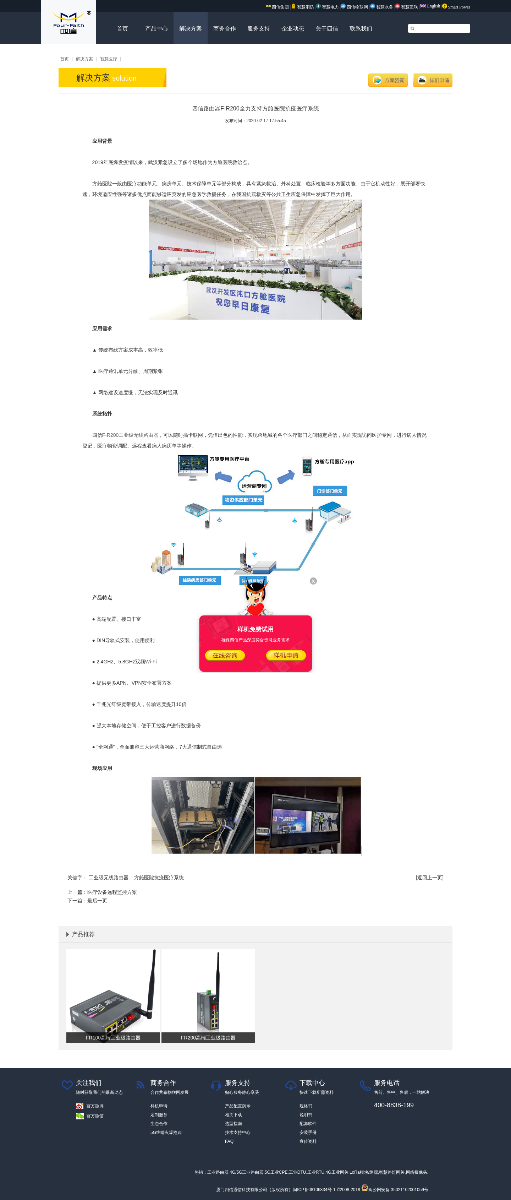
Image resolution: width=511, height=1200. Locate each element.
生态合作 (158, 1123)
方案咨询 (388, 80)
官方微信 (95, 1115)
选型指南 (233, 1123)
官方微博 (95, 1105)
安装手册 (308, 1132)
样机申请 (432, 80)
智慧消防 (302, 7)
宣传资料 (308, 1141)
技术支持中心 (238, 1132)
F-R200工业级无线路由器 (130, 435)
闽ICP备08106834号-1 (314, 1189)
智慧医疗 (108, 58)
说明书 (306, 1114)
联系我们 (361, 29)
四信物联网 (354, 7)
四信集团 (277, 7)
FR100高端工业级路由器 (113, 1038)
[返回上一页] (430, 877)
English (430, 6)
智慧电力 (327, 7)
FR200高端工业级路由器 (208, 1038)
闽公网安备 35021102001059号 (394, 1189)
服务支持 (258, 29)
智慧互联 (407, 7)
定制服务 (158, 1114)
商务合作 (224, 29)
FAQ (229, 1141)
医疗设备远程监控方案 (112, 892)
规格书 (306, 1105)
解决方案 (190, 29)
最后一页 (97, 900)
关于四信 (326, 29)
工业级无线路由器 (108, 877)
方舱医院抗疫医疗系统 (159, 877)
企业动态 (292, 29)
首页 (122, 29)
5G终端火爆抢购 (166, 1132)
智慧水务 (382, 7)
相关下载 (233, 1114)
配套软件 (308, 1123)
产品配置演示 (238, 1105)
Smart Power (456, 7)
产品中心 (156, 29)
